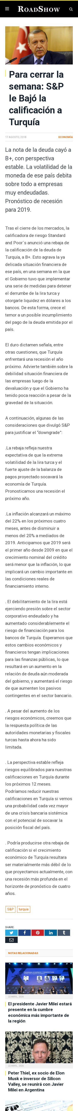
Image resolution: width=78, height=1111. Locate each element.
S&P (10, 909)
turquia (23, 909)
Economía (65, 137)
